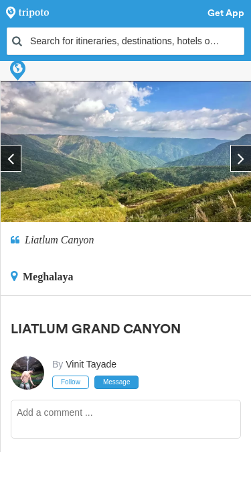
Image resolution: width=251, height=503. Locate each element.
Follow (70, 382)
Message (117, 382)
